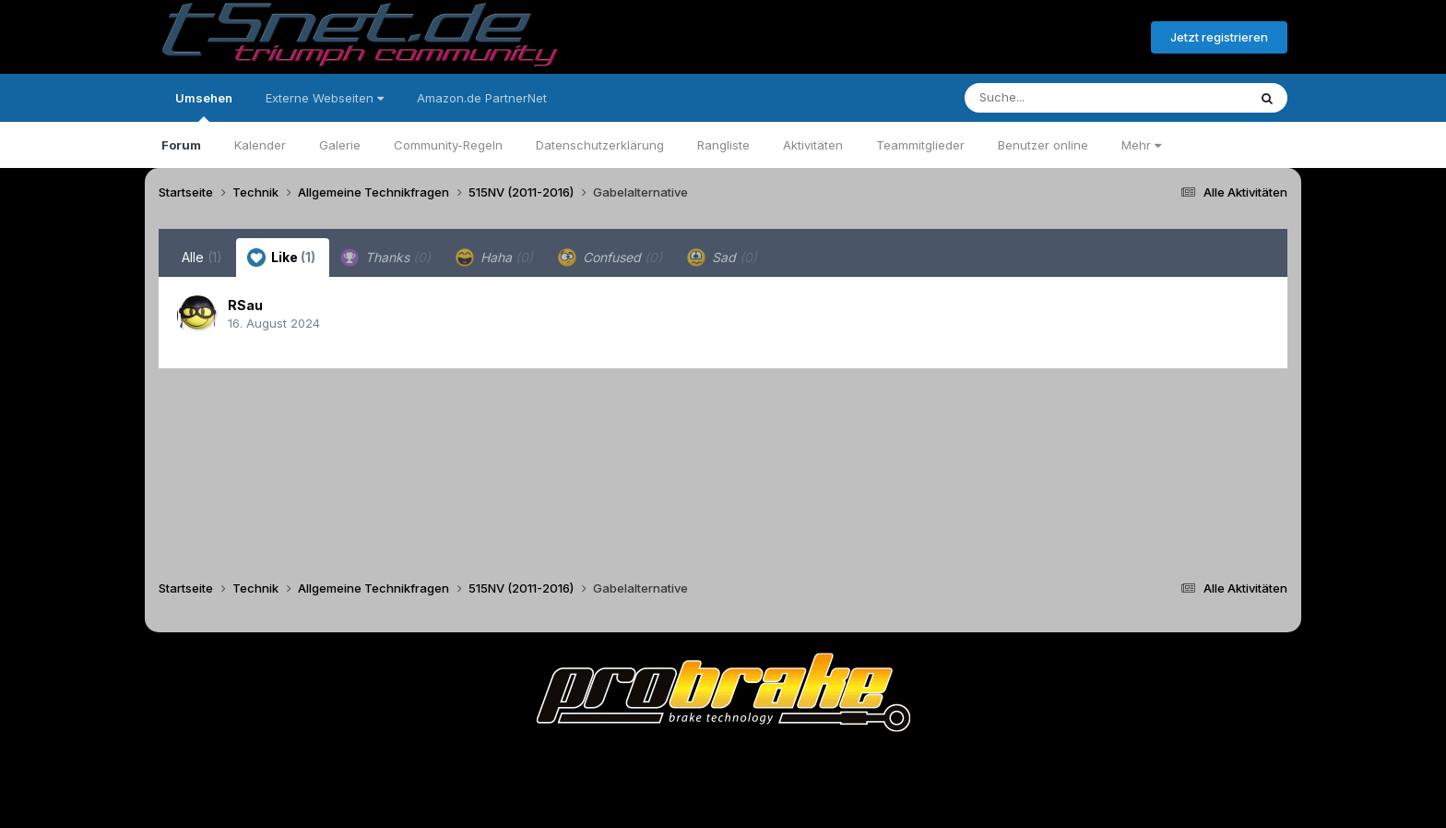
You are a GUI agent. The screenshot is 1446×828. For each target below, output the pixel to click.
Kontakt (840, 762)
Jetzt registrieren (1219, 37)
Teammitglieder (920, 145)
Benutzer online (1043, 145)
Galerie (340, 145)
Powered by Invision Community (723, 801)
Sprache (546, 762)
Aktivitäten (813, 145)
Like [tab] (281, 257)
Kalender (260, 145)
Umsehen (203, 106)
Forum (181, 145)
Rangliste (723, 145)
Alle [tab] (202, 257)
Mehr (1141, 145)
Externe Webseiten (325, 97)
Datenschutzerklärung (600, 145)
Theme (622, 762)
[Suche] (1068, 98)
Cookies (906, 762)
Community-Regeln (448, 145)
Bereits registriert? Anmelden (1036, 37)
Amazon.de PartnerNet (482, 97)
